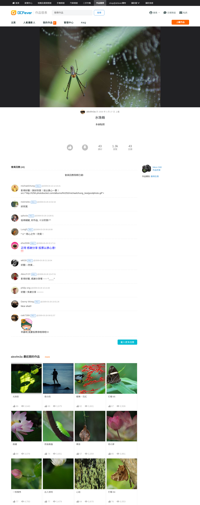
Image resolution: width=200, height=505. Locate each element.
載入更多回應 (127, 342)
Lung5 (24, 229)
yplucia (24, 215)
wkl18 (24, 260)
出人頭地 (48, 492)
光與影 (16, 396)
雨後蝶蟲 (48, 444)
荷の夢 (111, 444)
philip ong (25, 287)
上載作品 (180, 22)
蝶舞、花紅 (81, 396)
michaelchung (28, 186)
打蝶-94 (111, 492)
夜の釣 (47, 396)
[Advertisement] (100, 136)
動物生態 (155, 176)
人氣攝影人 (29, 22)
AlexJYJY (25, 274)
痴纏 (15, 444)
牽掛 (78, 444)
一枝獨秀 (17, 492)
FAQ (83, 22)
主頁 (13, 22)
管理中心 (69, 22)
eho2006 (25, 243)
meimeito (25, 202)
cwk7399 (25, 315)
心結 (78, 492)
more (47, 357)
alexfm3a (88, 111)
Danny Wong (27, 301)
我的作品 (49, 23)
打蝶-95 (111, 396)
